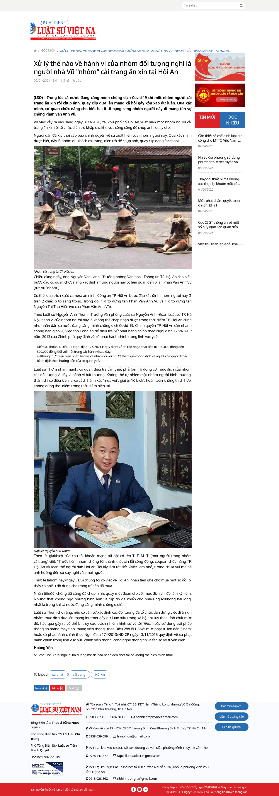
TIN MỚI (207, 117)
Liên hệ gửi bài (231, 727)
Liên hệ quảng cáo (231, 716)
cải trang (79, 674)
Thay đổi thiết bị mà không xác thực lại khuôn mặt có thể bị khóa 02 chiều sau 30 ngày (219, 181)
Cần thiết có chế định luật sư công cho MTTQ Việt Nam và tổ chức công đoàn (220, 138)
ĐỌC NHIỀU (232, 120)
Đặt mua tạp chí (231, 706)
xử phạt (57, 674)
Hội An (100, 674)
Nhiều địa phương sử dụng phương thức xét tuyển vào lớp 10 (219, 159)
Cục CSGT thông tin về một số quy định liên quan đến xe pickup (218, 224)
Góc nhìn (47, 50)
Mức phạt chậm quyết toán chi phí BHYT (219, 203)
